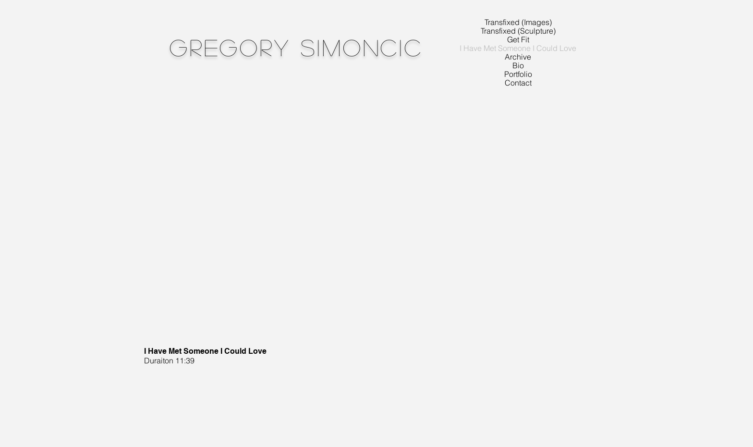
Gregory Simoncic (296, 47)
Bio (518, 65)
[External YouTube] (346, 214)
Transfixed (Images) (518, 22)
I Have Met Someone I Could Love (518, 48)
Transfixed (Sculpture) (518, 30)
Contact (518, 82)
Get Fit (518, 39)
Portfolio (518, 74)
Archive (518, 56)
